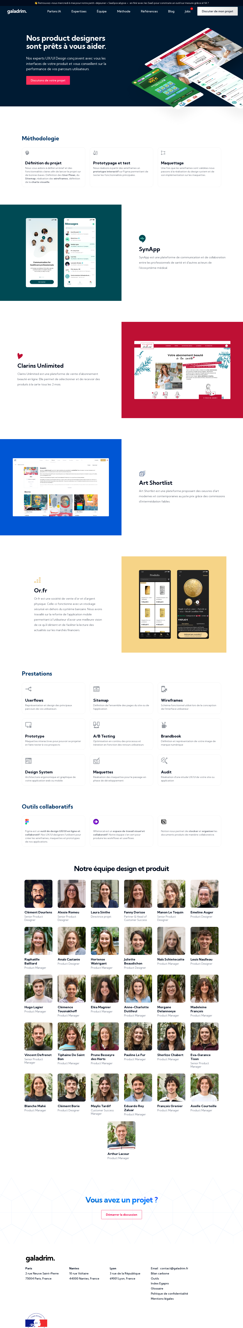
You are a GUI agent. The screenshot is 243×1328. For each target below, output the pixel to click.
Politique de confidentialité (169, 1293)
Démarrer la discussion (121, 1214)
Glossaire (157, 1288)
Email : (169, 1268)
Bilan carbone (160, 1273)
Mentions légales (162, 1298)
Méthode (123, 11)
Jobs (189, 10)
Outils (155, 1278)
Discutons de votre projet (48, 80)
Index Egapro (160, 1283)
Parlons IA (54, 11)
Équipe (102, 11)
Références (149, 11)
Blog (171, 11)
